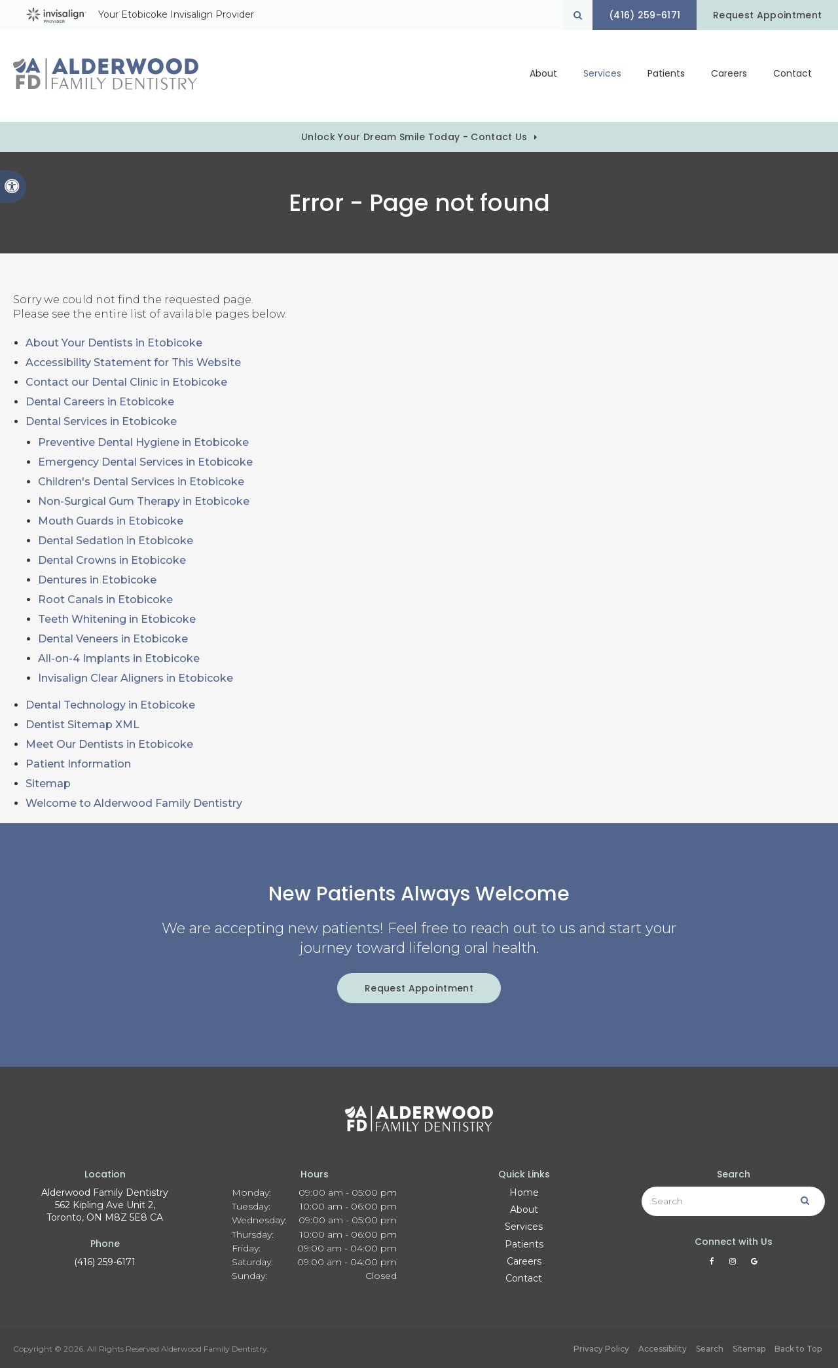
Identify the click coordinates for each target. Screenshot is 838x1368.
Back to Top (798, 1349)
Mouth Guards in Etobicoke (110, 521)
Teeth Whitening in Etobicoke (117, 619)
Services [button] (602, 76)
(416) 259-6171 (105, 1262)
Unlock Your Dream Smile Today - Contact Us (414, 136)
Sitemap (48, 783)
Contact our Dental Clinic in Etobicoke (126, 382)
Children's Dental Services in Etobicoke (141, 481)
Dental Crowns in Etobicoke (112, 560)
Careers (729, 76)
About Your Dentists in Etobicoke (114, 343)
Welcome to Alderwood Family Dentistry (134, 803)
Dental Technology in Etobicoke (110, 705)
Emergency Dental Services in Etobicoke (145, 462)
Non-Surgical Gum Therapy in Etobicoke (143, 501)
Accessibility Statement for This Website (133, 362)
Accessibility (662, 1349)
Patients (666, 76)
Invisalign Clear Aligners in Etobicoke (135, 678)
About (524, 1209)
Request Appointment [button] (766, 15)
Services (524, 1226)
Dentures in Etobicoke (97, 580)
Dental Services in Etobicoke (101, 421)
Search (709, 1349)
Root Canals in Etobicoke (105, 599)
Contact (792, 76)
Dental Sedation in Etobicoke (115, 540)
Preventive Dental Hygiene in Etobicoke (143, 442)
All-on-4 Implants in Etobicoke (119, 658)
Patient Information (78, 764)
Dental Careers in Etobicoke (100, 402)
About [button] (543, 76)
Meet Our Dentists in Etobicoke (109, 744)
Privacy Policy (601, 1349)
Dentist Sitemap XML (82, 724)
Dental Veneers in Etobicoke (113, 639)
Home (524, 1192)
